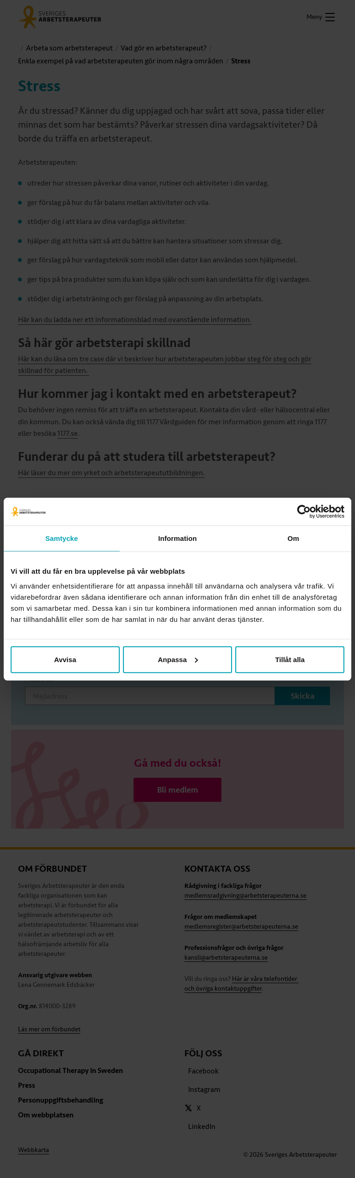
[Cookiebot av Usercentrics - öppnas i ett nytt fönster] (303, 512)
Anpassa (178, 659)
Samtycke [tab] (61, 538)
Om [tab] (293, 538)
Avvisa (65, 659)
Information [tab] (177, 538)
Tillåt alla (290, 659)
